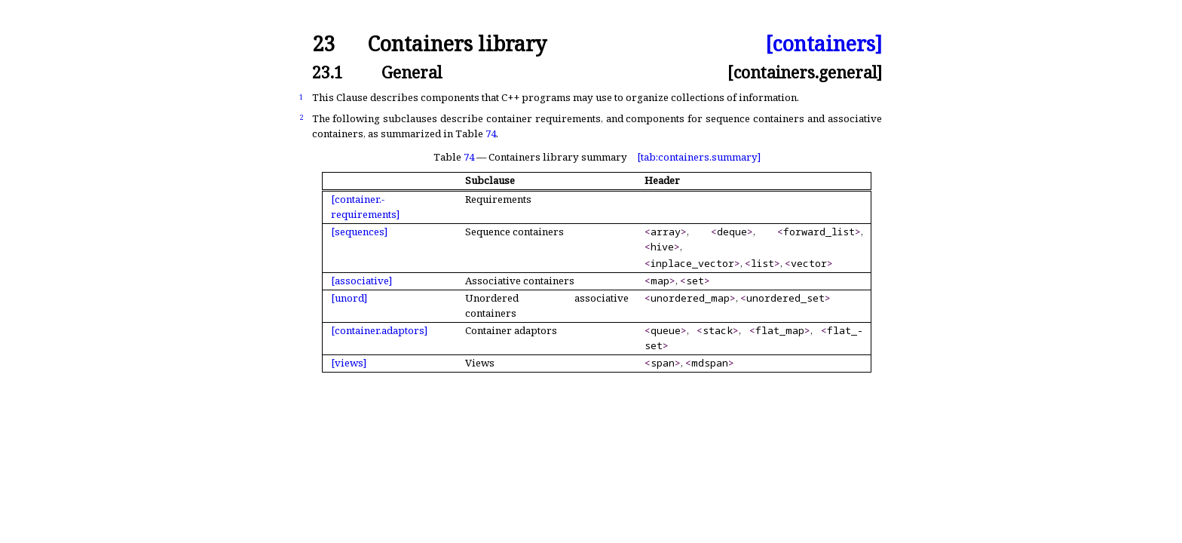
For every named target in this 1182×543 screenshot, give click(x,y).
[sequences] (359, 231)
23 (323, 44)
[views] (348, 363)
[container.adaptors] (379, 330)
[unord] (349, 298)
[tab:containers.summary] (699, 157)
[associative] (361, 280)
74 (490, 133)
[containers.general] (804, 72)
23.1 (327, 72)
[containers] (823, 44)
